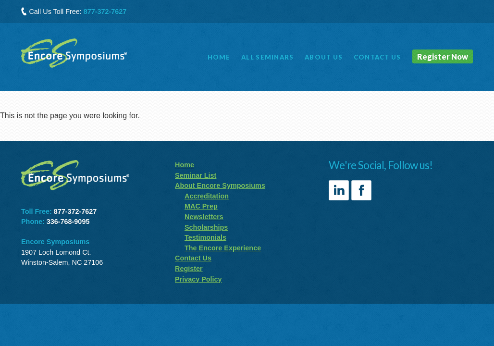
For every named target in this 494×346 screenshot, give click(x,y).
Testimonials (205, 237)
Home (219, 57)
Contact (377, 57)
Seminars (267, 57)
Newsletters (204, 217)
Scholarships (206, 227)
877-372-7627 (105, 11)
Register (189, 268)
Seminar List (195, 175)
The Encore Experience (223, 248)
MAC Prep (201, 206)
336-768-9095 (68, 221)
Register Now (442, 56)
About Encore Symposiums (220, 185)
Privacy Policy (198, 279)
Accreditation (207, 196)
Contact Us (193, 258)
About (324, 57)
